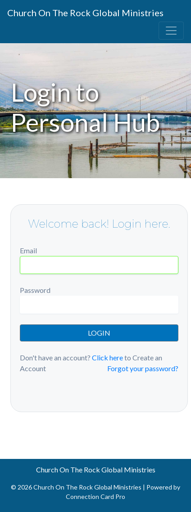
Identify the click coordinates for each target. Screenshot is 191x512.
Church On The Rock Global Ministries (85, 12)
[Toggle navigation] (171, 31)
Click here (107, 357)
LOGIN (99, 332)
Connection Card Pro (95, 496)
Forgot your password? (142, 368)
